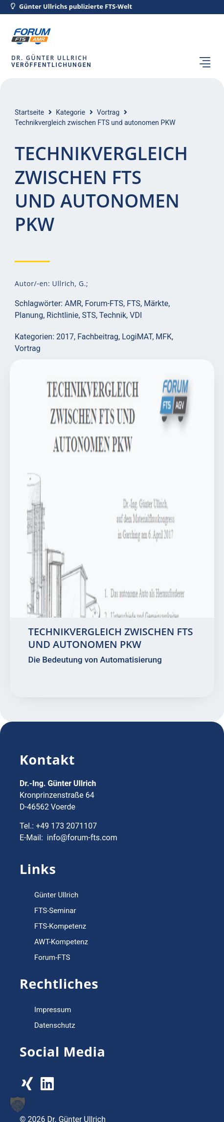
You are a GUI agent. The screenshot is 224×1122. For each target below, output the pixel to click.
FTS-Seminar (55, 910)
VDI (136, 315)
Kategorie (70, 112)
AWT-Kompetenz (61, 941)
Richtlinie (62, 315)
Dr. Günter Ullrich (49, 58)
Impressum (52, 1009)
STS (89, 315)
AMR (73, 303)
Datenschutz (54, 1025)
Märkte (156, 303)
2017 (65, 336)
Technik (112, 315)
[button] (205, 63)
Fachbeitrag (97, 336)
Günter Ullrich (56, 895)
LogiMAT (137, 336)
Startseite (29, 112)
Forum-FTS (104, 303)
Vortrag (108, 112)
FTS (133, 303)
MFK (164, 336)
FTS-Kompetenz (60, 926)
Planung (29, 315)
